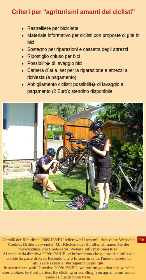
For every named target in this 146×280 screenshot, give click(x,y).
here (86, 277)
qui (100, 263)
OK (141, 239)
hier (114, 249)
